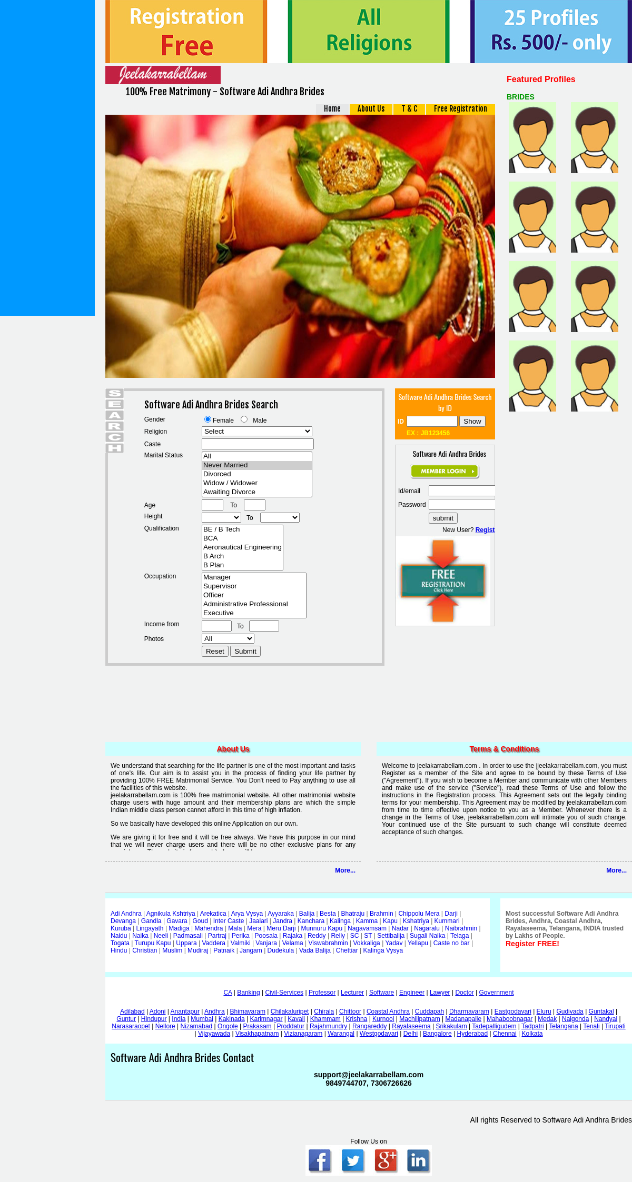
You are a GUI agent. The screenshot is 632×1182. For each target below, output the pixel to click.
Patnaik (223, 950)
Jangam (251, 950)
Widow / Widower (257, 483)
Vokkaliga (366, 943)
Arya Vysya (247, 913)
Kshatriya (416, 921)
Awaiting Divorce (257, 492)
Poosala (266, 935)
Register (488, 530)
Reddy (317, 935)
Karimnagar (266, 1019)
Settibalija (390, 935)
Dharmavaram (469, 1011)
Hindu (119, 950)
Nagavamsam (367, 928)
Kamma (367, 921)
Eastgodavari (513, 1011)
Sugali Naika (427, 935)
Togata (120, 943)
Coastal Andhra (388, 1011)
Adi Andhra (126, 913)
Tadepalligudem (494, 1026)
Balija (306, 913)
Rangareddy (369, 1026)
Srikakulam (451, 1026)
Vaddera (213, 943)
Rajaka (292, 935)
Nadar (400, 928)
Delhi (410, 1033)
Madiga (179, 928)
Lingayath (150, 928)
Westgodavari (379, 1033)
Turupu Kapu (153, 943)
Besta (328, 913)
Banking (248, 992)
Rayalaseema (411, 1026)
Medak (547, 1019)
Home (332, 108)
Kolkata (531, 1033)
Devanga (123, 921)
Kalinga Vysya (383, 950)
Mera (254, 928)
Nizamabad (197, 1026)
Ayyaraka (281, 913)
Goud (200, 921)
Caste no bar (451, 943)
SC (354, 935)
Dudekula (281, 950)
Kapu (390, 921)
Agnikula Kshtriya (170, 913)
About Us (371, 108)
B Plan (242, 565)
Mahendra (209, 928)
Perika (241, 935)
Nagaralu (427, 928)
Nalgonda (575, 1019)
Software (381, 992)
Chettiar (347, 950)
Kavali (296, 1019)
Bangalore (437, 1033)
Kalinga (340, 921)
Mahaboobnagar (509, 1019)
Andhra (214, 1011)
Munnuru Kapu (321, 928)
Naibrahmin (461, 928)
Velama (292, 943)
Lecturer (352, 992)
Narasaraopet (131, 1026)
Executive (254, 613)
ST (368, 935)
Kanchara (311, 921)
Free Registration (460, 108)
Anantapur (185, 1011)
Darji (451, 913)
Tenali (591, 1026)
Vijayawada (214, 1033)
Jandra (282, 921)
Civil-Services (284, 992)
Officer (254, 595)
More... (345, 870)
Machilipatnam (419, 1019)
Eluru (544, 1011)
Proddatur (290, 1026)
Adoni (158, 1011)
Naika (140, 935)
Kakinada (232, 1019)
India (178, 1019)
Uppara (186, 943)
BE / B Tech (242, 529)
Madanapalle (463, 1019)
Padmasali (188, 935)
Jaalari (258, 921)
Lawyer (440, 992)
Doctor (464, 992)
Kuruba (121, 928)
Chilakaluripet (290, 1011)
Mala (235, 928)
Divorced (257, 474)
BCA (242, 538)
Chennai (505, 1033)
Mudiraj (197, 950)
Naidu (119, 935)
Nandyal (605, 1019)
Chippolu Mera (418, 913)
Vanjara (265, 943)
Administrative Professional (254, 604)
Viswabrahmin (328, 943)
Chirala (324, 1011)
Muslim (172, 950)
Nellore (165, 1026)
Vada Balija (315, 950)
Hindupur (154, 1019)
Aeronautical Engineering (242, 547)
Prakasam (257, 1026)
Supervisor (254, 586)
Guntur (126, 1019)
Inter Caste (228, 921)
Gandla (151, 921)
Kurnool (383, 1019)
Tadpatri (532, 1026)
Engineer (411, 992)
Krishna (357, 1019)
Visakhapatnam (257, 1033)
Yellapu (418, 943)
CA (227, 992)
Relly (338, 935)
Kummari (447, 921)
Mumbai (202, 1019)
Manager (254, 577)
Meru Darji (280, 928)
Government (496, 992)
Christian (144, 950)
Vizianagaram (303, 1033)
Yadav (393, 943)
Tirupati (615, 1026)
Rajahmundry (328, 1026)
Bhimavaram (247, 1011)
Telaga (459, 935)
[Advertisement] (47, 158)
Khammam (325, 1019)
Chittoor (350, 1011)
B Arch (242, 556)
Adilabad (132, 1011)
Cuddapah (429, 1011)
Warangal (341, 1033)
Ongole (228, 1026)
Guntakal (601, 1011)
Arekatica (213, 913)
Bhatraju (352, 913)
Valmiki (241, 943)
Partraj (217, 935)
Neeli (161, 935)
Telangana (563, 1026)
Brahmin (381, 913)
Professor (322, 992)
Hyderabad (472, 1033)
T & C (409, 108)
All (257, 456)
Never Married (257, 465)
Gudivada (569, 1011)
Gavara (176, 921)
